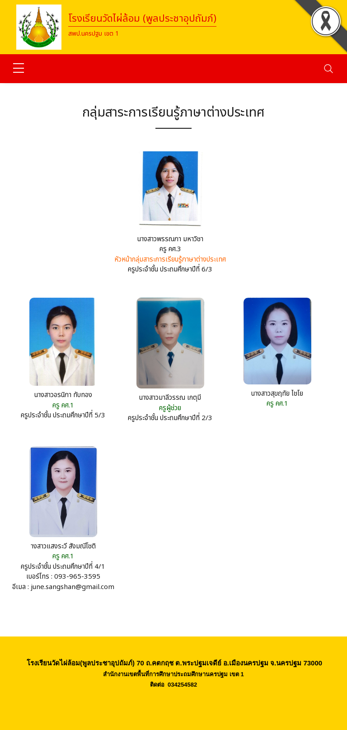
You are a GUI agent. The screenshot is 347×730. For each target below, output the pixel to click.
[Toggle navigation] (328, 68)
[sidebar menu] (18, 68)
